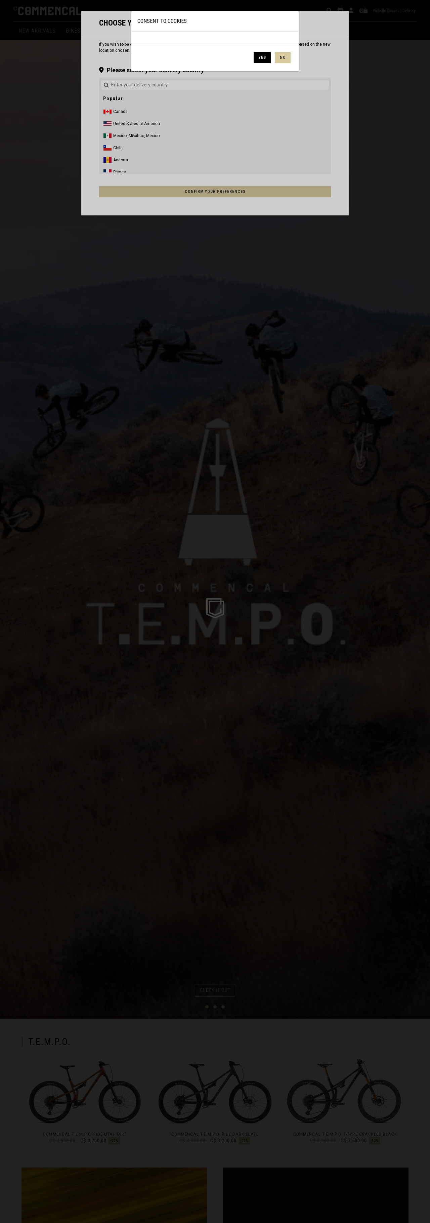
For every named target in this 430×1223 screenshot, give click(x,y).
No (283, 57)
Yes (262, 57)
